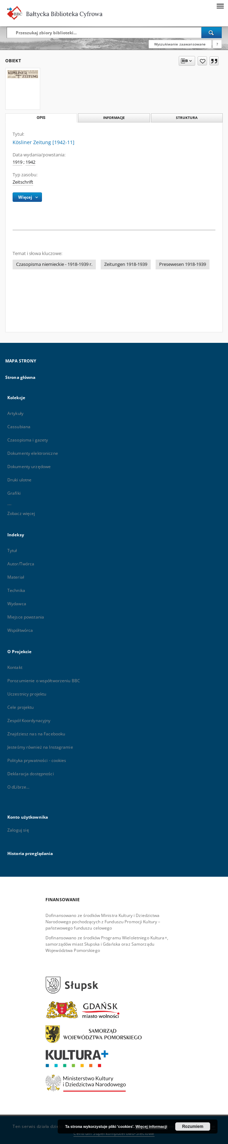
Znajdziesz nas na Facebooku (36, 734)
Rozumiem (193, 1126)
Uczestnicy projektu (26, 694)
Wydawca (16, 604)
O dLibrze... (18, 787)
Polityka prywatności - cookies (36, 760)
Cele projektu (20, 707)
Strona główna (20, 377)
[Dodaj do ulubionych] (202, 60)
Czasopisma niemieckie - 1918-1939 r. (54, 264)
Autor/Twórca (20, 564)
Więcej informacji (151, 1126)
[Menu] (220, 5)
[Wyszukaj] (211, 32)
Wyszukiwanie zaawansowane (180, 44)
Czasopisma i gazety (27, 440)
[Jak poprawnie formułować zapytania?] (217, 44)
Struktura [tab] (187, 117)
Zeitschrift (23, 182)
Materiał (15, 577)
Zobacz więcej (21, 513)
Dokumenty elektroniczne (32, 453)
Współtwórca (20, 630)
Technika (16, 590)
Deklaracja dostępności (30, 774)
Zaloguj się (18, 830)
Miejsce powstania (25, 617)
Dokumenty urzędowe (29, 466)
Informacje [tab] (114, 117)
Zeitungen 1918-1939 (125, 264)
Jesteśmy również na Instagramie (40, 747)
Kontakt (14, 667)
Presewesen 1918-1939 (182, 264)
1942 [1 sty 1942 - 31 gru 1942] (30, 162)
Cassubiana (18, 427)
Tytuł (12, 550)
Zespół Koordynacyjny (28, 720)
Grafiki (14, 493)
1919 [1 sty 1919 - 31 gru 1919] (17, 162)
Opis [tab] (41, 117)
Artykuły (15, 413)
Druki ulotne (19, 480)
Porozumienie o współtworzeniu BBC (43, 681)
